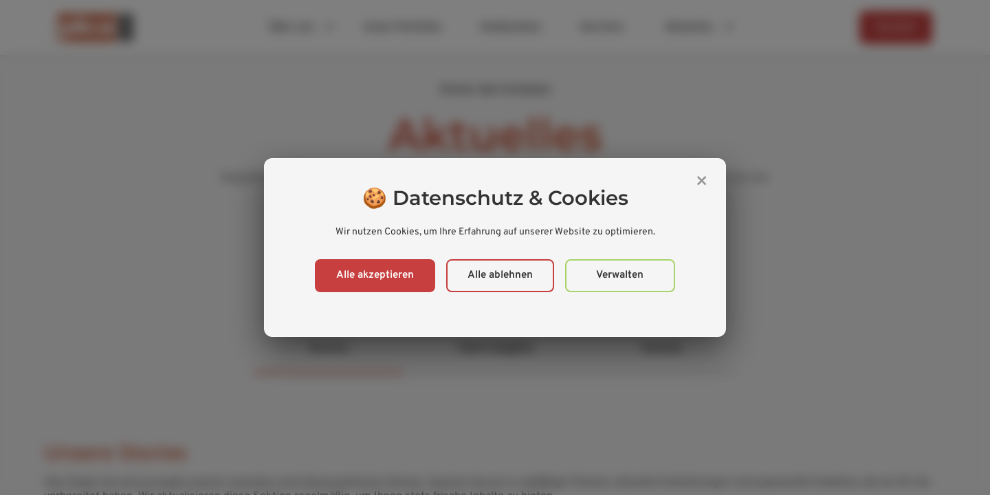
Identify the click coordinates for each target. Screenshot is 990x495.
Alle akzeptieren (375, 275)
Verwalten (620, 275)
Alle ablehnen (500, 275)
